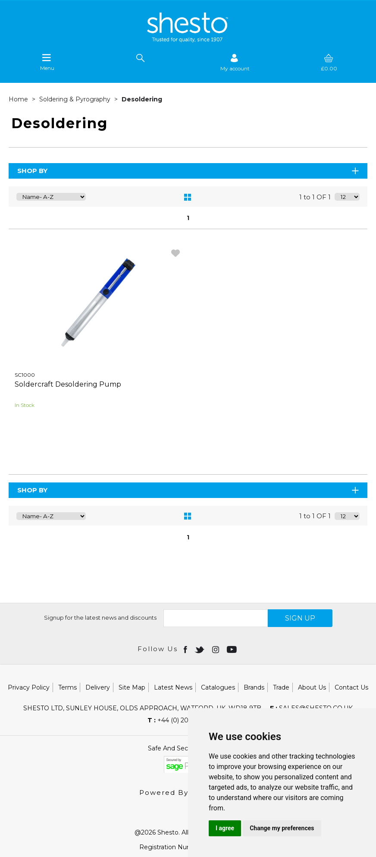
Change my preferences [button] (282, 828)
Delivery (97, 687)
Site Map (132, 687)
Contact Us (351, 687)
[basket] (329, 62)
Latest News (173, 687)
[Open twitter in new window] (200, 649)
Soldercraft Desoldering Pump (68, 384)
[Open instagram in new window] (216, 649)
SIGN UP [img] (300, 618)
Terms (67, 687)
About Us (312, 687)
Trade (281, 687)
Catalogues (218, 687)
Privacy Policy (29, 687)
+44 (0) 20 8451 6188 (183, 720)
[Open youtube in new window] (232, 649)
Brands (254, 687)
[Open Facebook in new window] (186, 649)
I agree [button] (225, 828)
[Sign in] (235, 62)
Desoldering (142, 99)
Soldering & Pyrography (75, 99)
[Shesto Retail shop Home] (188, 40)
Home (19, 99)
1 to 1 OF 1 (315, 197)
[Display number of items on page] (347, 197)
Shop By (188, 171)
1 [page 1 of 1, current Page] (188, 218)
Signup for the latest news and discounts (100, 617)
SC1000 (25, 375)
